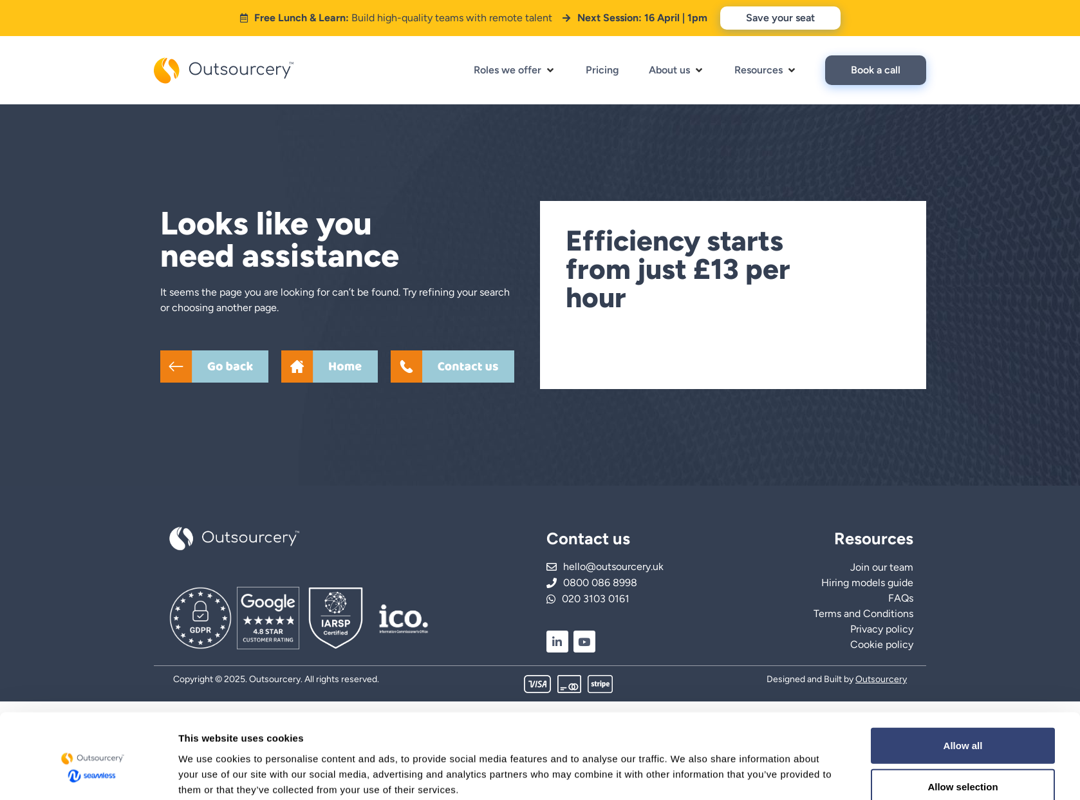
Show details (685, 475)
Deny (963, 471)
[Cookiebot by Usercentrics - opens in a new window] (93, 480)
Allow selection (962, 430)
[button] (515, 70)
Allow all (963, 389)
